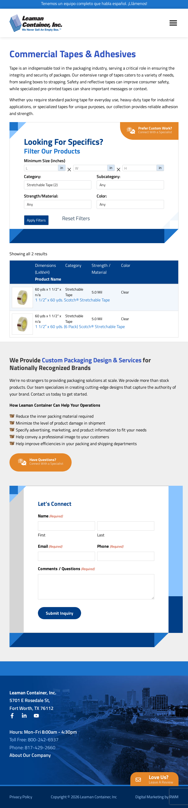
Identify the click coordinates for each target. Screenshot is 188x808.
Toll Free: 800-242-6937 (33, 739)
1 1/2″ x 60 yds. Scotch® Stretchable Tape (72, 299)
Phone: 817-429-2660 (32, 747)
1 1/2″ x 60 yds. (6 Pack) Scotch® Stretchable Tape (80, 326)
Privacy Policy (20, 797)
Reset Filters (76, 218)
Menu (173, 23)
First (41, 535)
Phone (110, 546)
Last (100, 535)
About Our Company (30, 755)
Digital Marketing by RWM (157, 797)
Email (50, 546)
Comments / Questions (66, 568)
